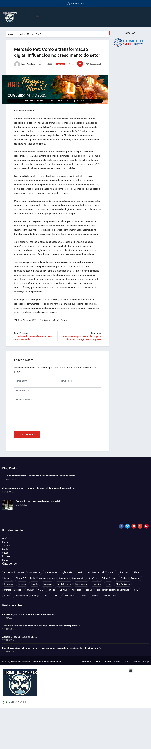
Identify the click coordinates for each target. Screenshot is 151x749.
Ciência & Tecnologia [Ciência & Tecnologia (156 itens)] (25, 619)
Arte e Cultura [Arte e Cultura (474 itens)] (50, 614)
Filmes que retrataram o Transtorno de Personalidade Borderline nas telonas (38, 530)
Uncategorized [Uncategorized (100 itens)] (109, 637)
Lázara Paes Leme (28, 71)
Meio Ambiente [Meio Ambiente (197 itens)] (123, 625)
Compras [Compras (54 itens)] (63, 619)
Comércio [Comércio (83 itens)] (92, 619)
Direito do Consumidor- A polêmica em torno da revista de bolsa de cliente (40, 517)
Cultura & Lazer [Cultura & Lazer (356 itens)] (109, 619)
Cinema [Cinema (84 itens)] (7, 619)
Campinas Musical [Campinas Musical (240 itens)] (95, 614)
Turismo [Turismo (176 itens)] (94, 637)
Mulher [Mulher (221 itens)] (30, 631)
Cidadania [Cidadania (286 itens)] (123, 614)
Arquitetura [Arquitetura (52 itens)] (34, 614)
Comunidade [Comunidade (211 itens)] (78, 619)
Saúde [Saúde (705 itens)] (7, 637)
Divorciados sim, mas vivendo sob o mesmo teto (38, 542)
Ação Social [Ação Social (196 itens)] (67, 614)
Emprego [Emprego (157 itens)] (22, 625)
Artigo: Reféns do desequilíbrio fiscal (19, 678)
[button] (37, 16)
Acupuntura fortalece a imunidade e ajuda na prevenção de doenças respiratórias (41, 667)
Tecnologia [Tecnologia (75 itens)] (69, 637)
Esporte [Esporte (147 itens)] (34, 625)
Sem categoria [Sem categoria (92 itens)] (21, 637)
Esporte (6, 597)
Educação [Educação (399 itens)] (8, 625)
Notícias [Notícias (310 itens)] (51, 631)
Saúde (5, 594)
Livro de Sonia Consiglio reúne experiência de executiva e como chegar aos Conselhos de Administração (51, 689)
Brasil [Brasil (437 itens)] (79, 614)
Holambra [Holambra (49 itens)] (96, 625)
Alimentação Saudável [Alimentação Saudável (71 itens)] (14, 614)
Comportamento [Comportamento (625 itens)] (47, 619)
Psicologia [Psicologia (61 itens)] (76, 631)
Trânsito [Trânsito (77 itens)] (82, 637)
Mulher (5, 583)
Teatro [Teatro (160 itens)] (57, 637)
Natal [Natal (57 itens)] (40, 631)
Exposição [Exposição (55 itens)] (47, 625)
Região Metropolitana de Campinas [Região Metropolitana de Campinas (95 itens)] (112, 631)
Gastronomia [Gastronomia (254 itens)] (81, 625)
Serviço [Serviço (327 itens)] (35, 637)
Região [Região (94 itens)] (88, 631)
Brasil (20, 34)
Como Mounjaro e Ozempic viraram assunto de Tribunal (28, 656)
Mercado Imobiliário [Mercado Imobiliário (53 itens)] (13, 631)
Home (11, 34)
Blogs (5, 601)
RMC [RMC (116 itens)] (135, 631)
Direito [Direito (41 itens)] (124, 619)
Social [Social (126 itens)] (46, 637)
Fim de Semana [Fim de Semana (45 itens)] (64, 625)
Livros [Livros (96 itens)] (108, 625)
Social (5, 590)
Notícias (6, 579)
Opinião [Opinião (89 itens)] (63, 631)
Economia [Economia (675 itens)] (135, 619)
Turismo (6, 587)
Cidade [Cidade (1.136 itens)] (136, 614)
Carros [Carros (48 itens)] (111, 614)
